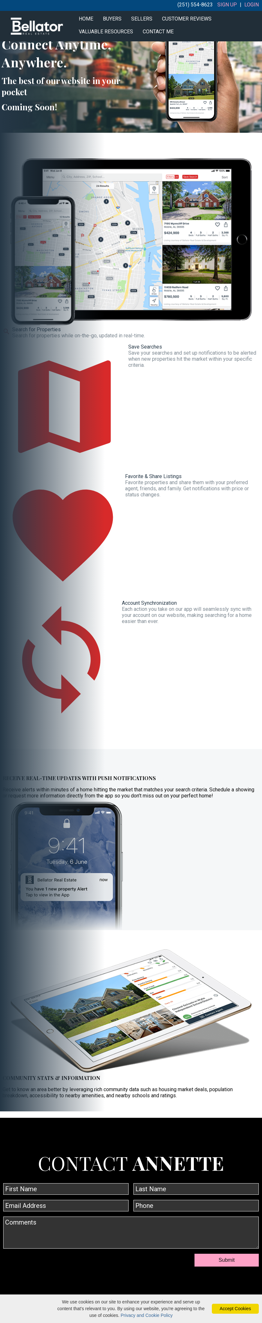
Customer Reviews (187, 19)
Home (86, 19)
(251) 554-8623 (195, 5)
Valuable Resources (106, 32)
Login (251, 5)
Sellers (141, 19)
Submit (227, 1260)
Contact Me (158, 32)
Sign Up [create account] (227, 5)
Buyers (112, 19)
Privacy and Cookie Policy (147, 1315)
